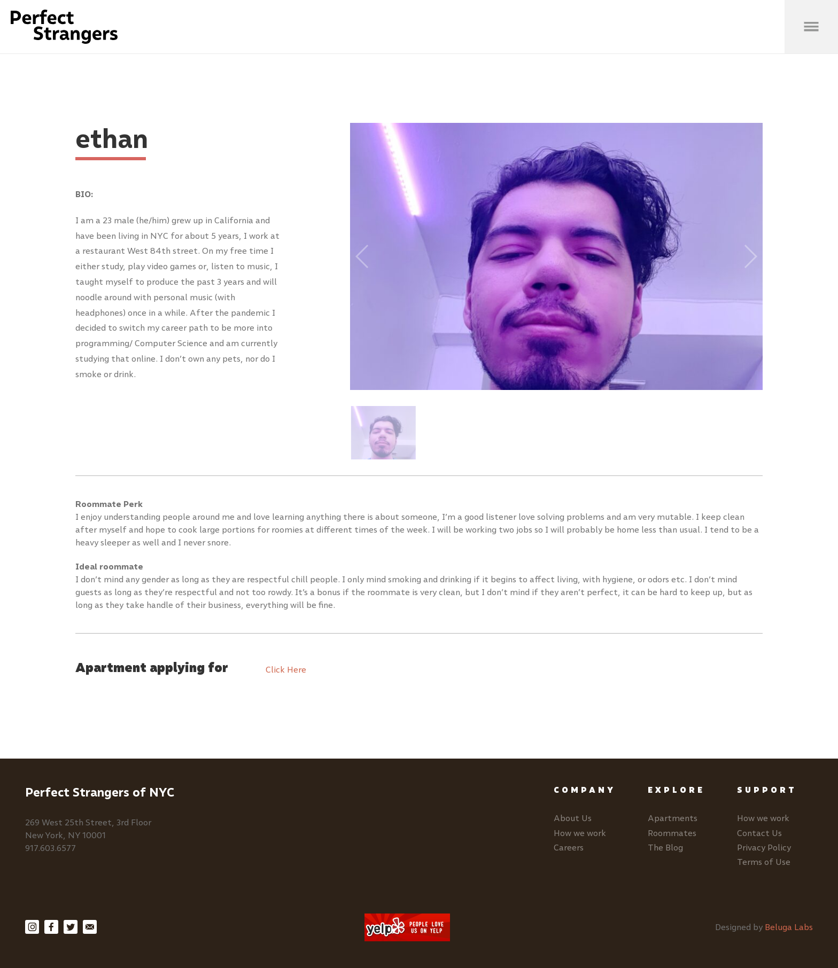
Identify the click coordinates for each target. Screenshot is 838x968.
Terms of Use (763, 862)
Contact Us (759, 833)
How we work (580, 833)
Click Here (286, 670)
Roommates (672, 833)
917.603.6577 (50, 848)
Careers (569, 847)
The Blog (665, 847)
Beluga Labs (789, 927)
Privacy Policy (764, 847)
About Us (573, 818)
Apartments (672, 818)
